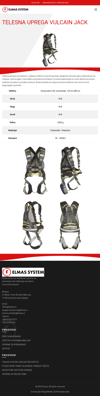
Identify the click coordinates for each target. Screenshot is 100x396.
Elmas (45, 386)
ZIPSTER (6, 348)
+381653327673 (49, 3)
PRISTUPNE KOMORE (11, 336)
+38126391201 (62, 3)
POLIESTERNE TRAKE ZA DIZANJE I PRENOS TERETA (25, 366)
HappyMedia (47, 392)
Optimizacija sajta (61, 392)
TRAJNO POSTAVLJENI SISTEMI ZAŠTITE (20, 362)
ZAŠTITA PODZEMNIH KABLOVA (16, 340)
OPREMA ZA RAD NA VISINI (14, 374)
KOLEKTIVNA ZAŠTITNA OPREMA (17, 370)
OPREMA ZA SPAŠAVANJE (14, 344)
